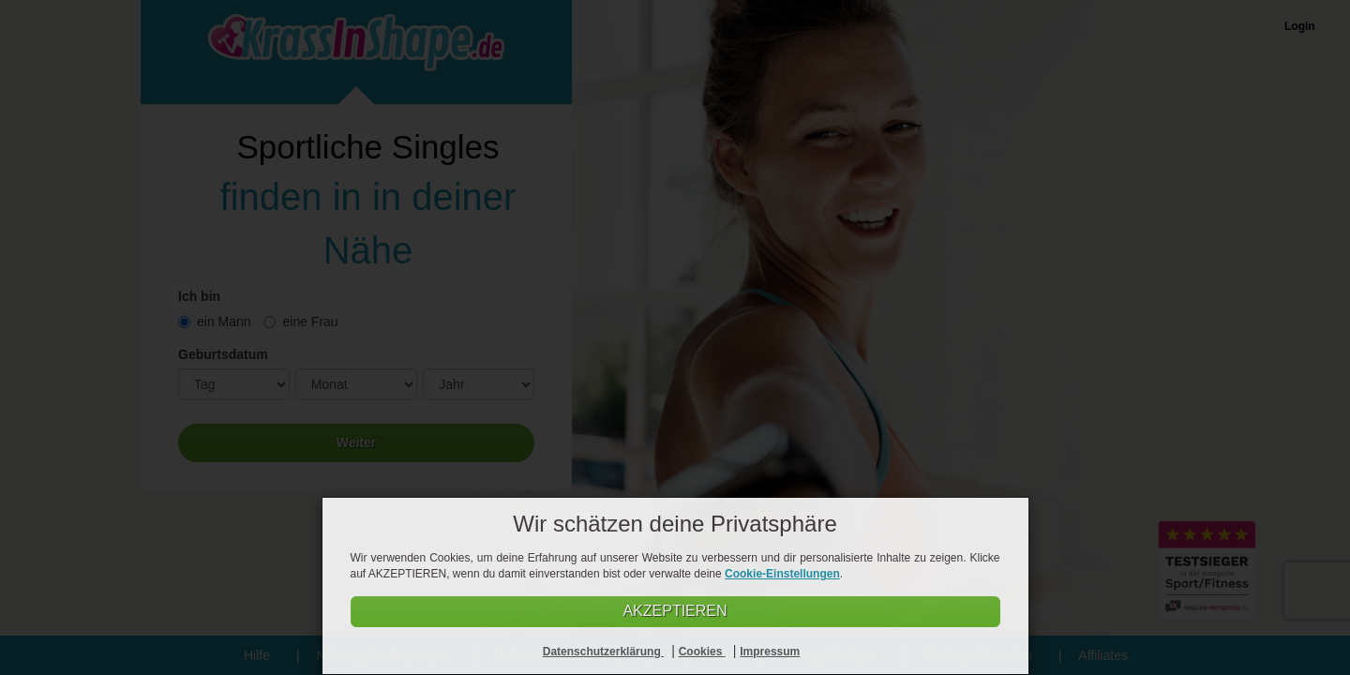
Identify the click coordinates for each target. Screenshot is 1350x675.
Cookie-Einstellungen (782, 573)
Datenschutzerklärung (603, 651)
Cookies (702, 651)
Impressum (770, 651)
